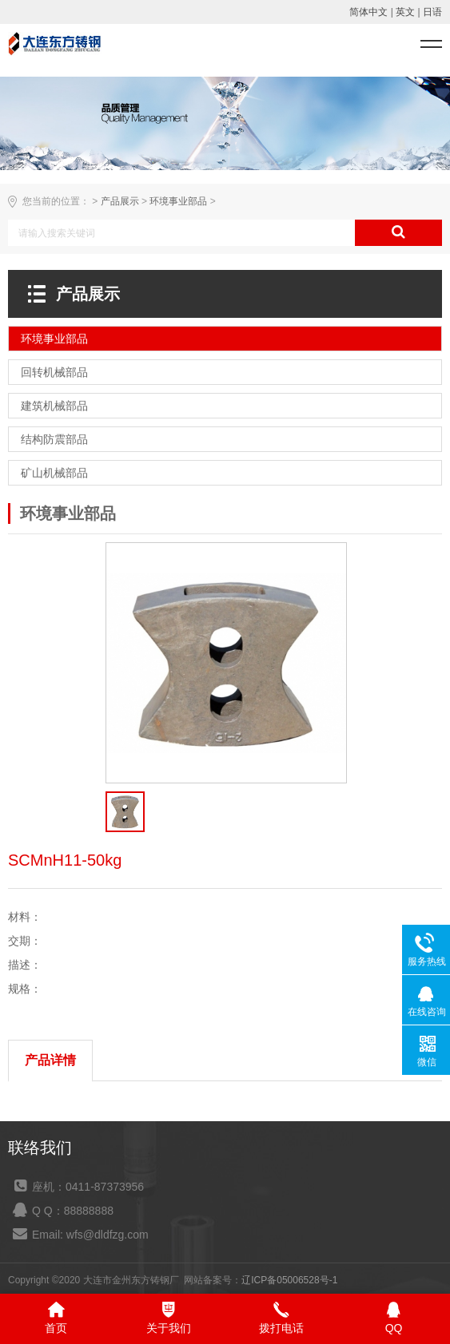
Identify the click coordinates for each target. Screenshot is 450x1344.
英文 (405, 12)
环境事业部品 (178, 201)
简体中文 (368, 12)
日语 (432, 12)
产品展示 (120, 201)
